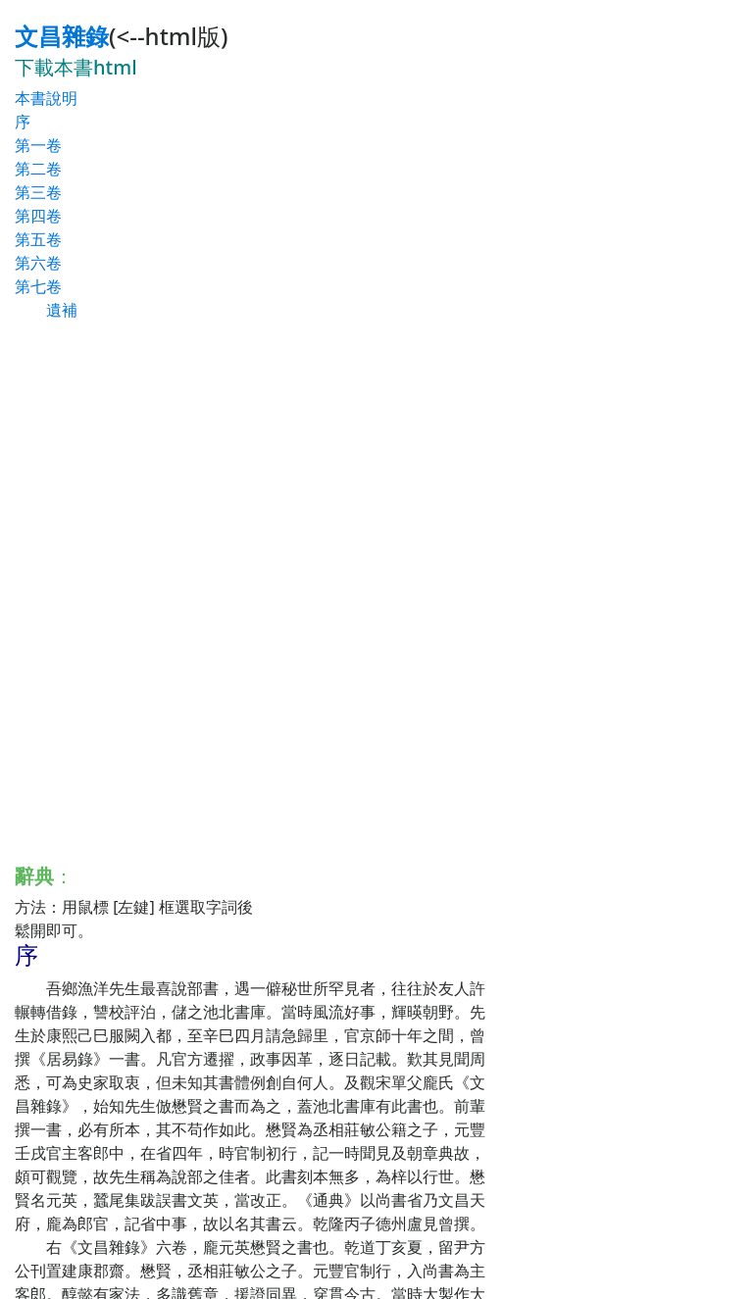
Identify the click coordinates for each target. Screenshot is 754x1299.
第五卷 (38, 239)
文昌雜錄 (62, 36)
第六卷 (38, 263)
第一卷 (38, 145)
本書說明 (46, 98)
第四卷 (38, 215)
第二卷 (38, 168)
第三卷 (38, 192)
